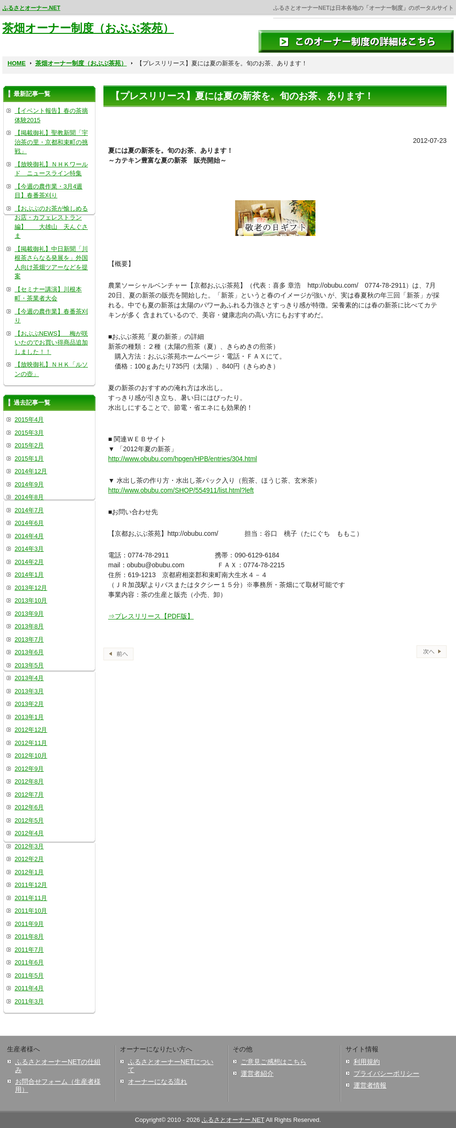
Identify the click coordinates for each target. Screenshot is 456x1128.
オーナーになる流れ (157, 1081)
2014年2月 (29, 561)
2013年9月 (29, 613)
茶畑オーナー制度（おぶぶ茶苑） (88, 28)
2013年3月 (29, 691)
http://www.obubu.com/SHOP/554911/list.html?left (181, 490)
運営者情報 (370, 1085)
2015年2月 (29, 445)
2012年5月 (29, 820)
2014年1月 (29, 574)
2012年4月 (29, 833)
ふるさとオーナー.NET (31, 8)
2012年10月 (31, 755)
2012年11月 (31, 742)
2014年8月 (29, 497)
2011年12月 (31, 884)
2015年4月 (29, 419)
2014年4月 (29, 536)
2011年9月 (29, 923)
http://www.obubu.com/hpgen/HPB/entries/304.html (182, 458)
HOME (17, 63)
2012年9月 (29, 768)
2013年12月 (31, 587)
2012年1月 (29, 872)
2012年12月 (31, 729)
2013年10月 (31, 600)
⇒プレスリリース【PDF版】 (151, 616)
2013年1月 (29, 717)
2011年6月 (29, 962)
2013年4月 (29, 678)
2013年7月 (29, 639)
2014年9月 (29, 484)
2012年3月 (29, 846)
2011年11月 (31, 897)
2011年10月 (31, 910)
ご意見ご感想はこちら (274, 1061)
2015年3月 (29, 432)
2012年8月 (29, 781)
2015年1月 (29, 458)
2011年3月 (29, 1001)
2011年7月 (29, 949)
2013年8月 (29, 626)
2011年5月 (29, 975)
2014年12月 (31, 471)
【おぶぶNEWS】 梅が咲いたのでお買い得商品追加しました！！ (51, 342)
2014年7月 (29, 510)
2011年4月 (29, 988)
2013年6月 (29, 652)
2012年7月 (29, 794)
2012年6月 (29, 807)
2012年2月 (29, 858)
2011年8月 (29, 936)
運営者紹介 (257, 1073)
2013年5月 (29, 665)
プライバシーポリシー (386, 1073)
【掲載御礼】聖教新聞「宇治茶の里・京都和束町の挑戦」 (51, 142)
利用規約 (367, 1061)
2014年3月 (29, 548)
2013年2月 (29, 703)
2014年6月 (29, 522)
